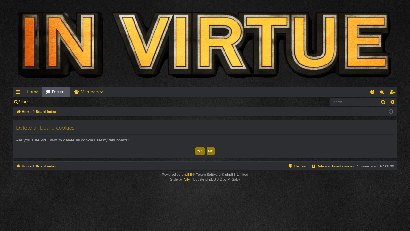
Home (32, 92)
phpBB (186, 174)
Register (66, 102)
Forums (59, 92)
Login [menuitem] (383, 93)
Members (90, 92)
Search (25, 102)
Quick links (19, 93)
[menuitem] (372, 92)
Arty (187, 179)
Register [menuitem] (393, 93)
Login (45, 102)
